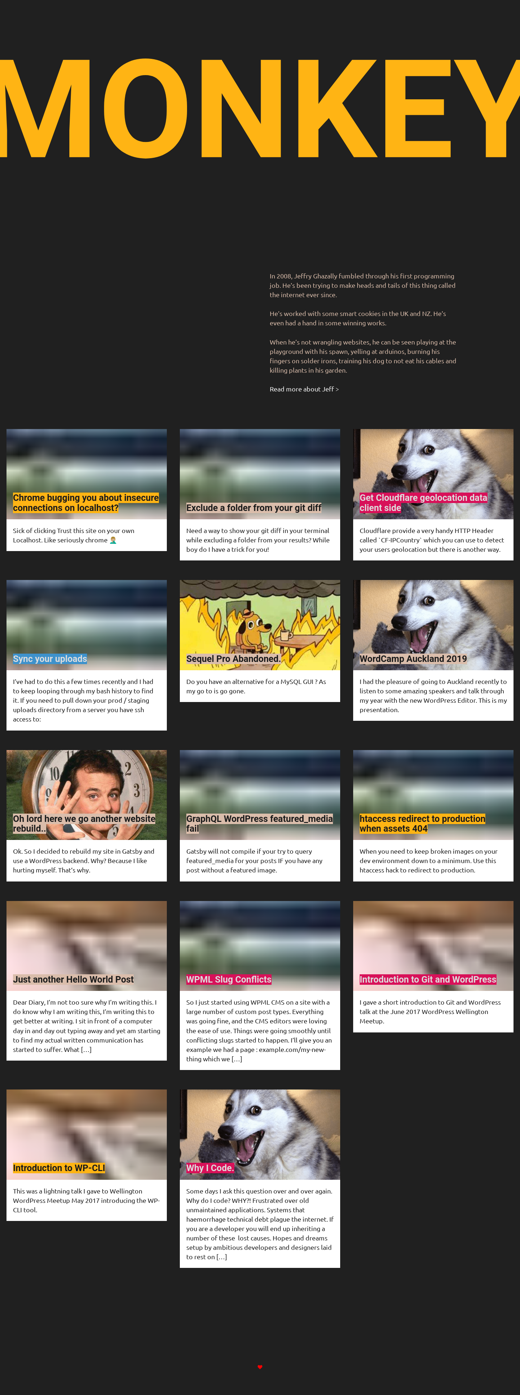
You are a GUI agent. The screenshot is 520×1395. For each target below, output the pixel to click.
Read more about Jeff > (304, 389)
